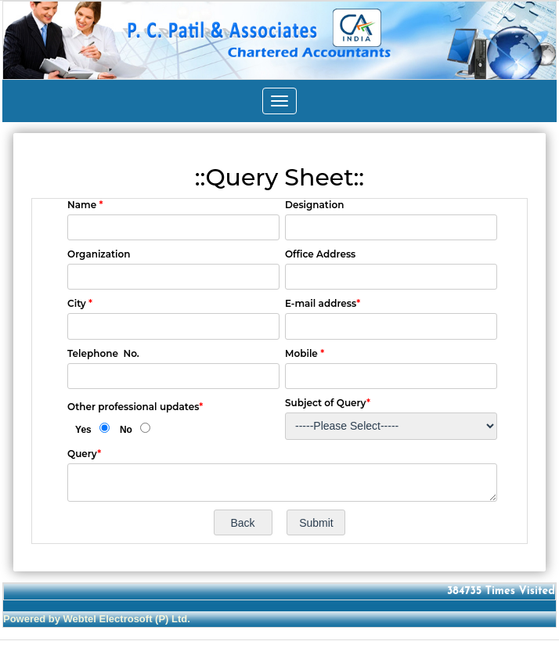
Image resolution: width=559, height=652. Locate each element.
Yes (83, 429)
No (126, 429)
